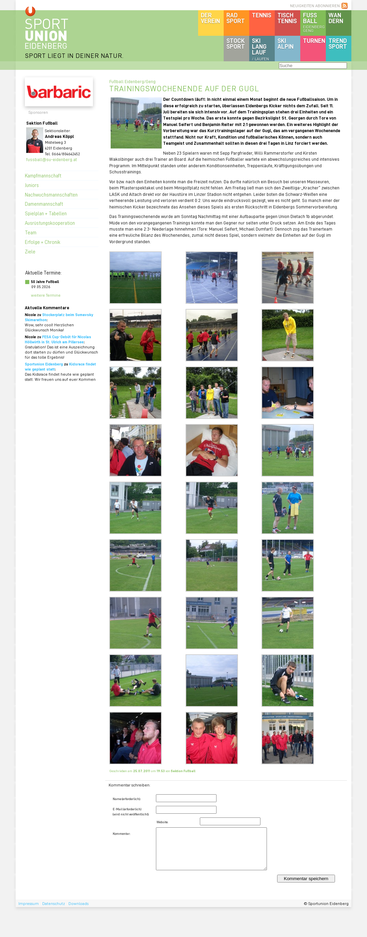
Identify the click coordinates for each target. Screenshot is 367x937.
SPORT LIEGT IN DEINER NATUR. (74, 55)
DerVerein (210, 18)
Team (30, 232)
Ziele (30, 251)
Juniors (32, 185)
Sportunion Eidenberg (44, 363)
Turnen (314, 40)
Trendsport (338, 43)
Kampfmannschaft (43, 175)
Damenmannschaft (44, 204)
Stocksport (235, 43)
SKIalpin (285, 43)
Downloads (78, 903)
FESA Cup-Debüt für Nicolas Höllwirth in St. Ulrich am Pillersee (58, 339)
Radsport (235, 18)
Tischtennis (287, 18)
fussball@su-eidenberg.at (51, 159)
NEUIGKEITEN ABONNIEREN (315, 5)
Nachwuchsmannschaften (51, 194)
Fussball (314, 22)
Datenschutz (53, 903)
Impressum (28, 903)
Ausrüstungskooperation (50, 223)
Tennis (261, 15)
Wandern (336, 18)
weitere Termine (46, 295)
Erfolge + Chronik (42, 242)
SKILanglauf (260, 49)
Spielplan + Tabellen (46, 213)
